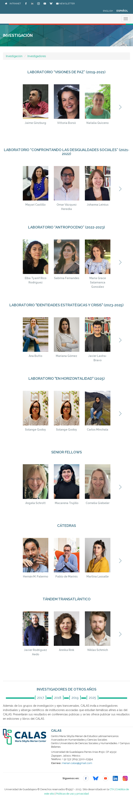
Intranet (15, 3)
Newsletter (65, 3)
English (108, 10)
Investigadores (37, 56)
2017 (40, 698)
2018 (57, 698)
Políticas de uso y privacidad (72, 793)
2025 (92, 698)
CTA (112, 789)
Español (122, 10)
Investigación (14, 56)
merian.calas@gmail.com (77, 763)
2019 (75, 698)
